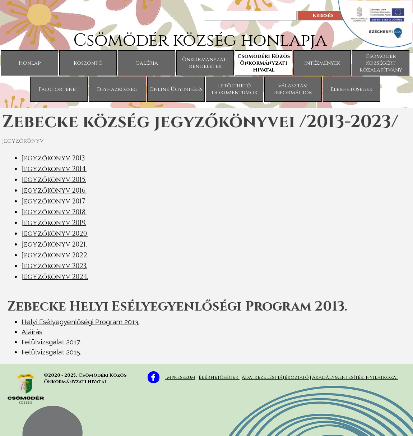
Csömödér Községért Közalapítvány (380, 63)
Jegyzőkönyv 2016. (54, 190)
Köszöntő (88, 63)
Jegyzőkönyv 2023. (54, 266)
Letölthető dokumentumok (234, 89)
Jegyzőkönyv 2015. (54, 179)
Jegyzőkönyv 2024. (55, 276)
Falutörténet (59, 89)
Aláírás (32, 332)
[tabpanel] (206, 217)
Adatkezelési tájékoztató (275, 377)
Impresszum (180, 377)
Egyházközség (117, 89)
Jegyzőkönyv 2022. (55, 255)
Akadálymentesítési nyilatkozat (355, 377)
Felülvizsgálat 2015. (51, 352)
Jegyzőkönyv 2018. (54, 212)
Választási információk (293, 89)
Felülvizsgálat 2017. (51, 342)
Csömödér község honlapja (200, 40)
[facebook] (153, 377)
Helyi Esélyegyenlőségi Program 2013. (80, 322)
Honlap (30, 63)
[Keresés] (251, 15)
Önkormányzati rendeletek (205, 63)
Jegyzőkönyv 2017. (53, 201)
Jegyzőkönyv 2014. (54, 169)
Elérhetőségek (351, 89)
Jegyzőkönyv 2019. (54, 223)
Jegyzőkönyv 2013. (53, 158)
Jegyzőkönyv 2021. (54, 244)
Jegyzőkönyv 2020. (55, 233)
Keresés (323, 15)
